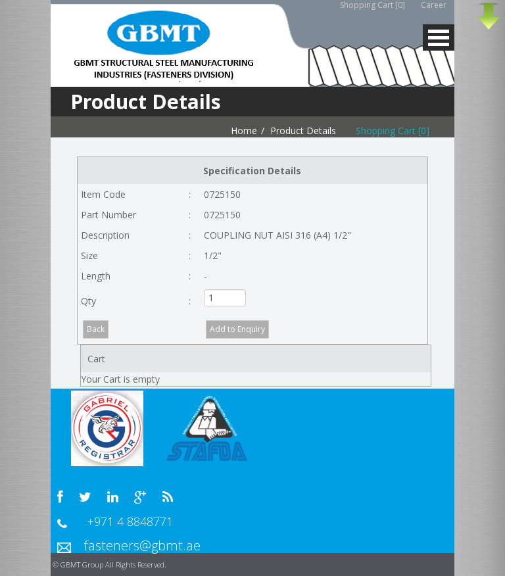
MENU (438, 37)
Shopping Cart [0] (392, 130)
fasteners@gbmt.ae (142, 545)
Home (244, 130)
